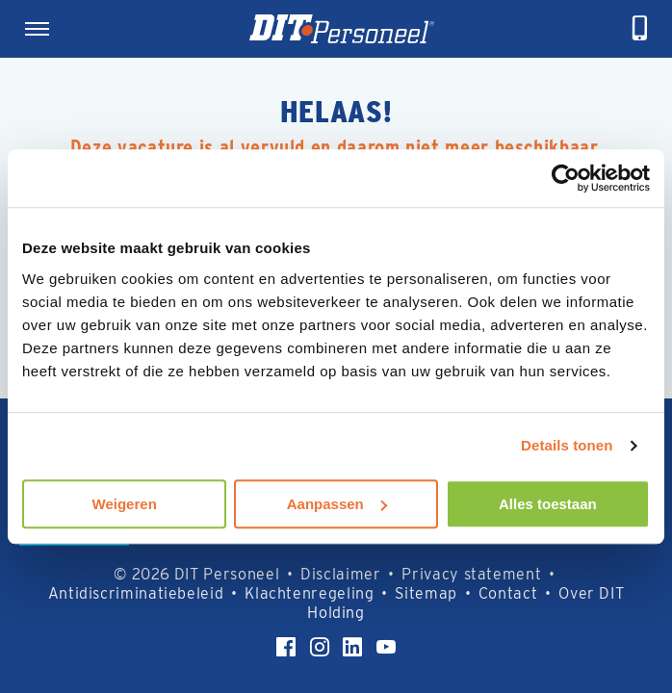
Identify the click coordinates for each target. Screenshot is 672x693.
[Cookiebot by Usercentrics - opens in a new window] (565, 178)
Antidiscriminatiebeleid (136, 593)
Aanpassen (337, 504)
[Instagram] (319, 646)
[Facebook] (286, 646)
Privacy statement (471, 574)
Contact (507, 593)
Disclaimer (340, 574)
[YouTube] (386, 646)
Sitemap (425, 593)
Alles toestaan (548, 504)
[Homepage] (341, 28)
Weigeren (124, 504)
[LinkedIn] (352, 646)
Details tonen (566, 445)
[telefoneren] (640, 29)
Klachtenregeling (309, 593)
